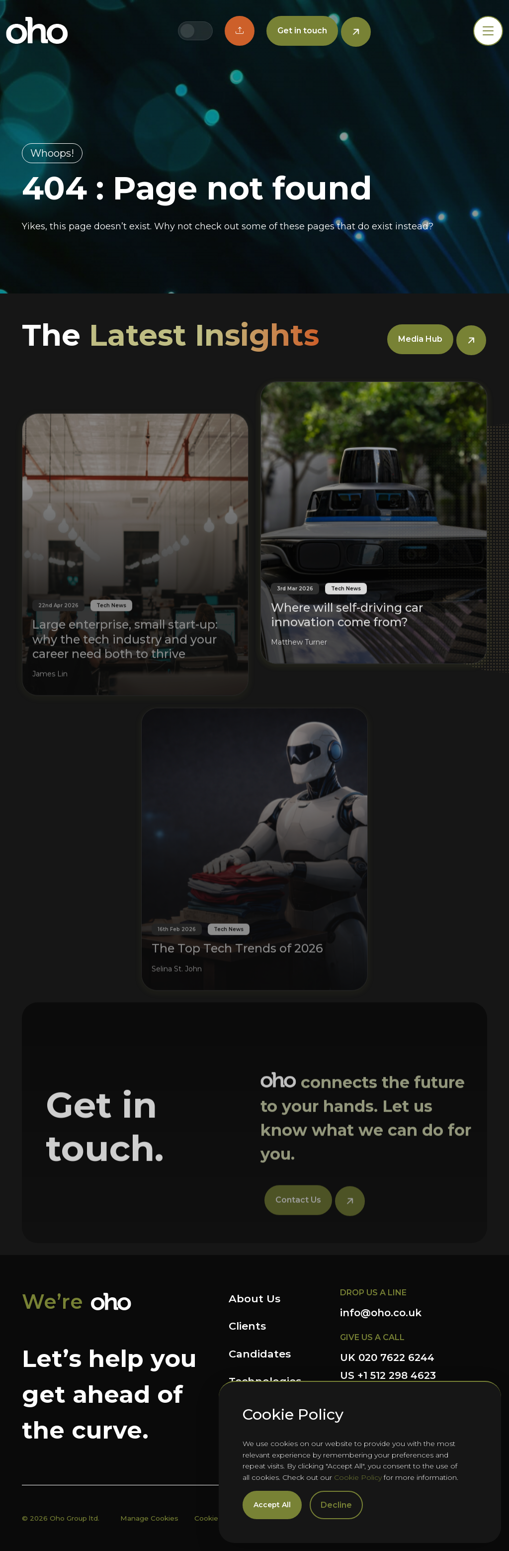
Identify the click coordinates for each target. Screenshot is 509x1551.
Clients (247, 1326)
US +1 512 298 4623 (388, 1375)
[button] (239, 31)
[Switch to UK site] (187, 31)
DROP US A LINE (373, 1292)
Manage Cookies (149, 1518)
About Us (254, 1298)
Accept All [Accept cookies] (272, 1504)
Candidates (260, 1354)
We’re (52, 1301)
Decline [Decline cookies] (336, 1505)
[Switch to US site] (203, 31)
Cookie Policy (358, 1477)
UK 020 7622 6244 (387, 1357)
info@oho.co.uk (381, 1313)
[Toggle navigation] (488, 31)
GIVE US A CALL (372, 1337)
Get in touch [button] (302, 30)
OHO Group (37, 31)
